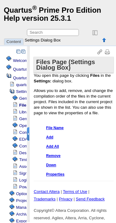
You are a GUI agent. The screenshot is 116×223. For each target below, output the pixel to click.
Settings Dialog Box (43, 40)
